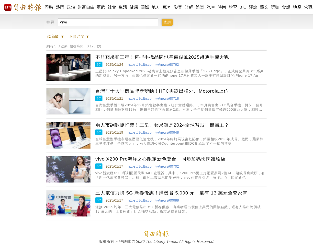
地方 (156, 7)
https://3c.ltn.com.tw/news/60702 (153, 166)
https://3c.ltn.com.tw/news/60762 (153, 64)
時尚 (222, 7)
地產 (297, 7)
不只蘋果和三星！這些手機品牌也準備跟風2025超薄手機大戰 (162, 57)
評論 (253, 7)
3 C (243, 7)
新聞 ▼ (55, 36)
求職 (308, 7)
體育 (233, 7)
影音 (178, 7)
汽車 (211, 7)
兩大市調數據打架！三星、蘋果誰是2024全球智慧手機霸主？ (162, 125)
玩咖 (275, 7)
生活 (123, 7)
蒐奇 (167, 7)
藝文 (264, 7)
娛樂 (200, 7)
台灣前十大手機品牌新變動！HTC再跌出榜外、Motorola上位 (162, 91)
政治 (71, 7)
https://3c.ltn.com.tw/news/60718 (153, 98)
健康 (134, 7)
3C (99, 64)
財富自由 (86, 7)
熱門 (60, 7)
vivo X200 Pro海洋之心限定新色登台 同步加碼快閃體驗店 (160, 159)
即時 (49, 7)
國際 (145, 7)
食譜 (286, 7)
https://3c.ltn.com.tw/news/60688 (153, 200)
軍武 (101, 7)
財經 (189, 7)
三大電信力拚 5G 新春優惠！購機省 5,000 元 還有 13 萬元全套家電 (171, 192)
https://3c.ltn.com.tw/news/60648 (153, 132)
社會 (112, 7)
